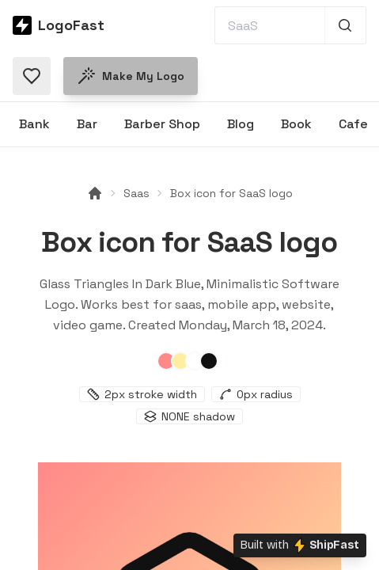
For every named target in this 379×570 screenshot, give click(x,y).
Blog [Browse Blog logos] (240, 124)
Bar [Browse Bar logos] (87, 124)
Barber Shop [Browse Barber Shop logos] (162, 124)
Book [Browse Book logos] (296, 124)
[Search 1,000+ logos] (345, 25)
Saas (136, 193)
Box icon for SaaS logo (231, 193)
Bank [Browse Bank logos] (34, 124)
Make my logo (130, 76)
